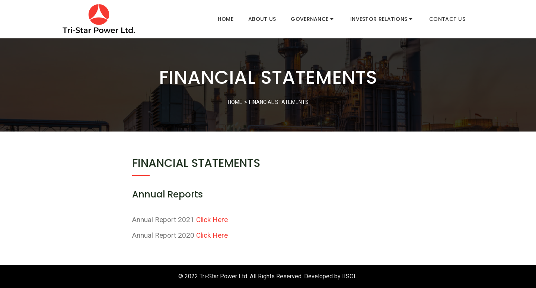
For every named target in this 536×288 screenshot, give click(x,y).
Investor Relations (381, 19)
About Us (262, 19)
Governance (312, 19)
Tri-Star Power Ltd (223, 276)
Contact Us (447, 19)
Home (225, 19)
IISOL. (350, 276)
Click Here (212, 219)
